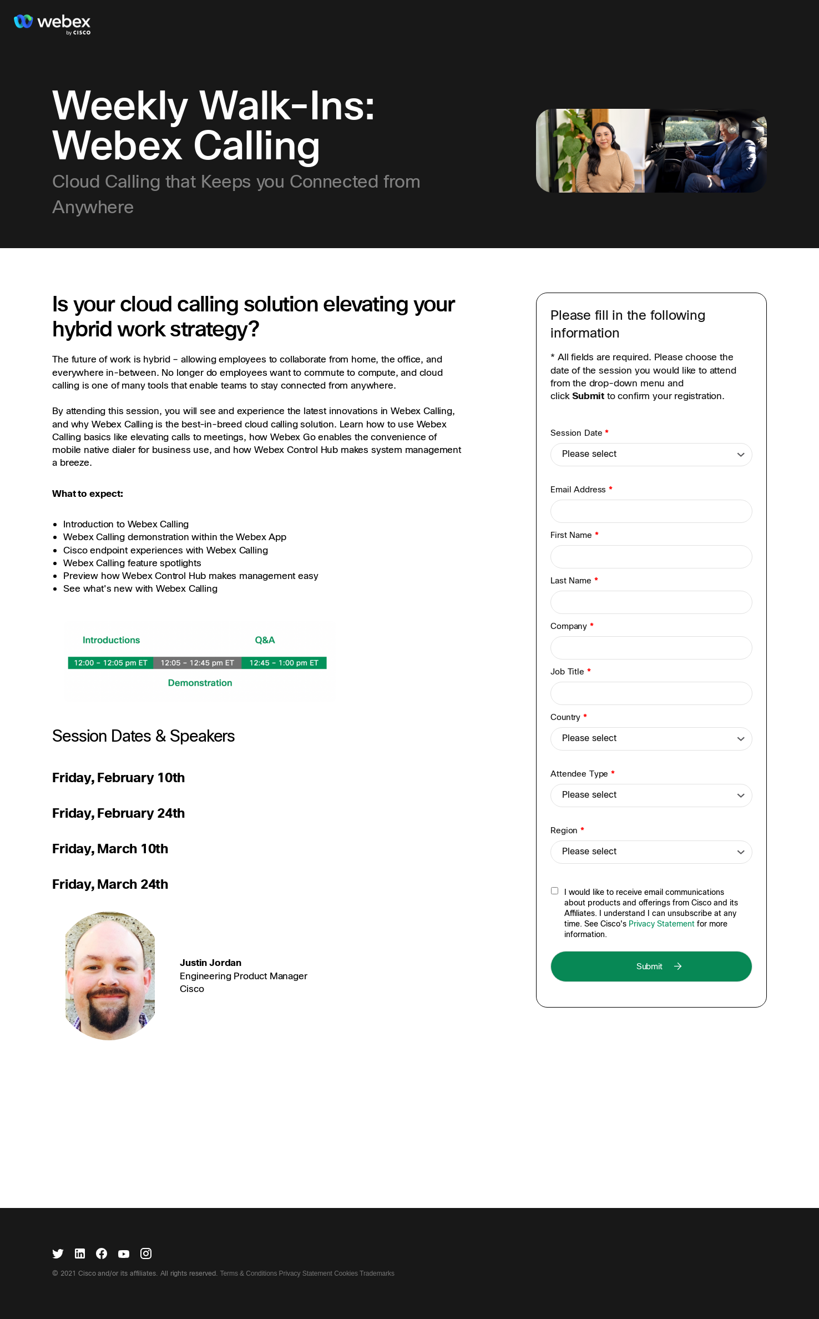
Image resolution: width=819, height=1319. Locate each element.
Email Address (581, 489)
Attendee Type (582, 773)
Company (572, 626)
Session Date (579, 433)
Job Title (570, 671)
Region (567, 830)
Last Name (574, 580)
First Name (574, 535)
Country (568, 717)
